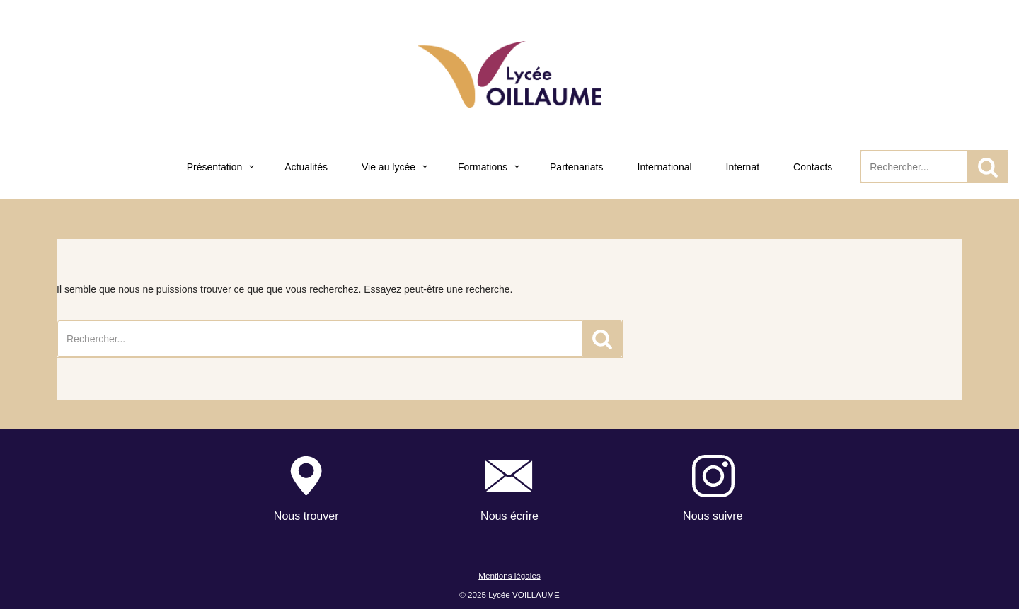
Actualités (306, 167)
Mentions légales (509, 575)
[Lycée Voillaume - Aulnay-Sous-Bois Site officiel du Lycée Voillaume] (509, 74)
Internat (742, 167)
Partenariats (576, 167)
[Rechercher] (914, 166)
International (665, 167)
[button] (251, 166)
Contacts (812, 167)
